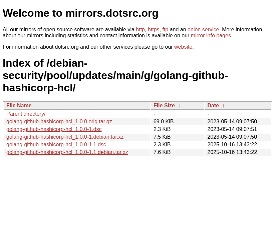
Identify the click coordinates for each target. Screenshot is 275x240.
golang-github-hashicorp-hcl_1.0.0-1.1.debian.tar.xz (67, 152)
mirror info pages (211, 35)
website (183, 47)
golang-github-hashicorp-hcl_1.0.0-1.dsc (54, 129)
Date (213, 105)
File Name (19, 105)
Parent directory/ (25, 114)
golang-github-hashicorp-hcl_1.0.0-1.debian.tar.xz (64, 137)
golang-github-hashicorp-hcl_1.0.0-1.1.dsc (56, 144)
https (154, 29)
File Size (164, 105)
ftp (165, 29)
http (140, 29)
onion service (203, 29)
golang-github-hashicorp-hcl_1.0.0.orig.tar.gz (59, 121)
